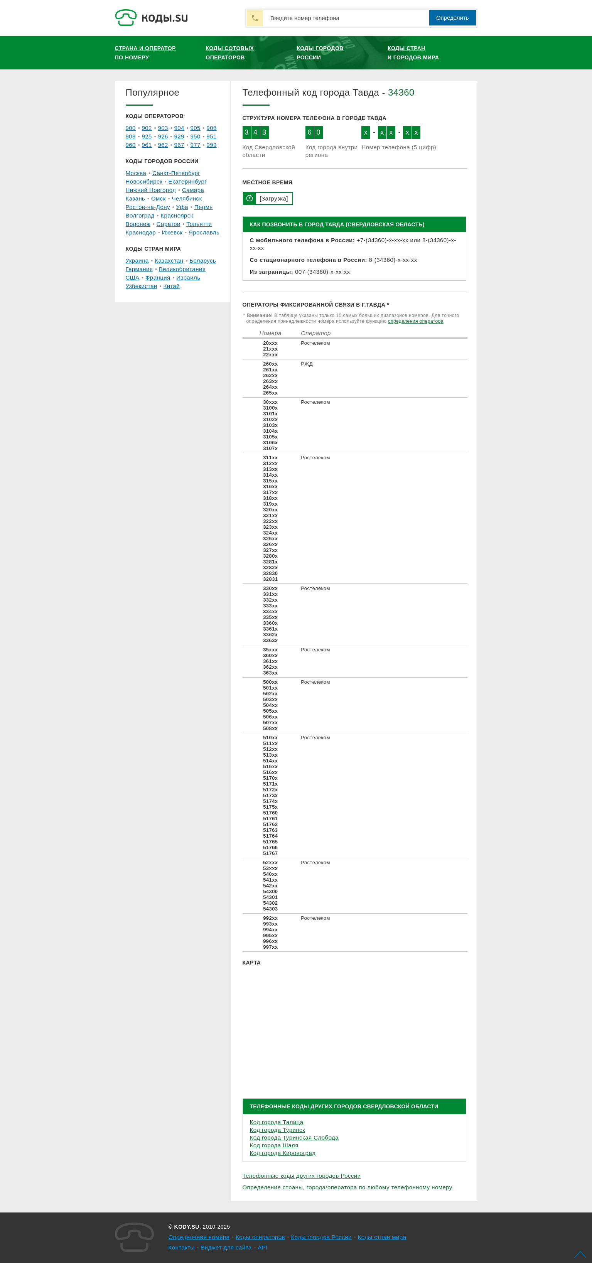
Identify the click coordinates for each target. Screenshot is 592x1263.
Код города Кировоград (283, 1153)
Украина (137, 260)
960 (131, 145)
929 (179, 136)
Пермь (203, 207)
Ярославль (204, 232)
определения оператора (416, 321)
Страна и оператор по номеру (145, 53)
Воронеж (138, 224)
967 (179, 145)
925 (147, 136)
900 (131, 128)
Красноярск (176, 215)
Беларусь (202, 260)
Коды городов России (320, 53)
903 (163, 128)
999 (211, 145)
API (263, 1247)
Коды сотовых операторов (230, 53)
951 (211, 136)
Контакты (182, 1247)
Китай (171, 286)
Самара (193, 190)
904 (179, 128)
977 (195, 145)
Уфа (182, 207)
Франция (157, 277)
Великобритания (182, 269)
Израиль (188, 277)
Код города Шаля (274, 1145)
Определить (452, 17)
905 (195, 128)
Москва (136, 173)
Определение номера (199, 1237)
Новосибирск (144, 181)
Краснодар (141, 232)
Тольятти (199, 224)
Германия (139, 269)
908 (211, 128)
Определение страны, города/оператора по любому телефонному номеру (347, 1187)
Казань (135, 198)
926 (163, 136)
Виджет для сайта (226, 1247)
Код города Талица (277, 1122)
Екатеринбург (188, 181)
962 (163, 145)
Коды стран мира (382, 1237)
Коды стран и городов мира (413, 53)
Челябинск (187, 198)
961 (147, 145)
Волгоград (140, 215)
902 (147, 128)
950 (195, 136)
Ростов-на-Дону (148, 207)
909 (131, 136)
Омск (158, 198)
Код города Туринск (277, 1129)
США (133, 277)
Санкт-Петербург (176, 173)
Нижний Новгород (151, 190)
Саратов (168, 224)
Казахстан (169, 260)
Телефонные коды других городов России (302, 1175)
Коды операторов (260, 1237)
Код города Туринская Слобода (294, 1137)
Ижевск (172, 232)
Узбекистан (141, 286)
